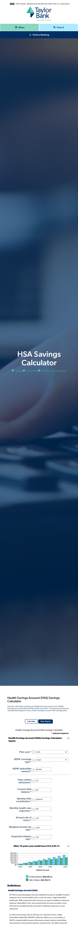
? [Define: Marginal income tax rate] (33, 828)
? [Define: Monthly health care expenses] (33, 809)
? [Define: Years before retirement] (33, 781)
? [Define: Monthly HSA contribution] (33, 800)
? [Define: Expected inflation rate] (33, 838)
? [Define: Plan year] (33, 752)
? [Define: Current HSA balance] (33, 790)
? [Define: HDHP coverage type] (33, 760)
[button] (39, 739)
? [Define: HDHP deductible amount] (33, 770)
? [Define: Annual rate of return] (33, 819)
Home (18, 370)
